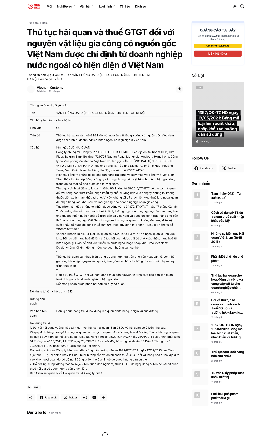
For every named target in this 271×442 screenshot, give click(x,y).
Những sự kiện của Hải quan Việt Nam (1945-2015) (227, 238)
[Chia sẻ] (179, 89)
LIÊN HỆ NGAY (217, 53)
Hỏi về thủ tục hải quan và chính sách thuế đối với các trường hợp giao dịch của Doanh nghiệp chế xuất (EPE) (227, 306)
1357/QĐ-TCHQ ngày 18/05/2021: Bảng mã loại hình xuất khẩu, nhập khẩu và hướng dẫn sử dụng (227, 331)
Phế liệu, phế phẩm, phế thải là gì (225, 396)
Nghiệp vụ (64, 6)
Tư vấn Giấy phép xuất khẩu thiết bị (227, 375)
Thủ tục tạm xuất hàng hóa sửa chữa (227, 354)
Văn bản (85, 6)
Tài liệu (125, 6)
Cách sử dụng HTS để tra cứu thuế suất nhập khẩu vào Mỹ (227, 217)
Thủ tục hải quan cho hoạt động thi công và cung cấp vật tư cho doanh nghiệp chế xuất (227, 282)
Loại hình (105, 6)
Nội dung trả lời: (40, 323)
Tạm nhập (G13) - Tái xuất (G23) (226, 195)
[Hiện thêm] (103, 397)
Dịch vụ (140, 6)
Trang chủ (33, 22)
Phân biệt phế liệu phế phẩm (227, 258)
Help (45, 22)
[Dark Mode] (232, 6)
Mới (49, 6)
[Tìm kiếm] (240, 6)
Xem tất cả (55, 412)
